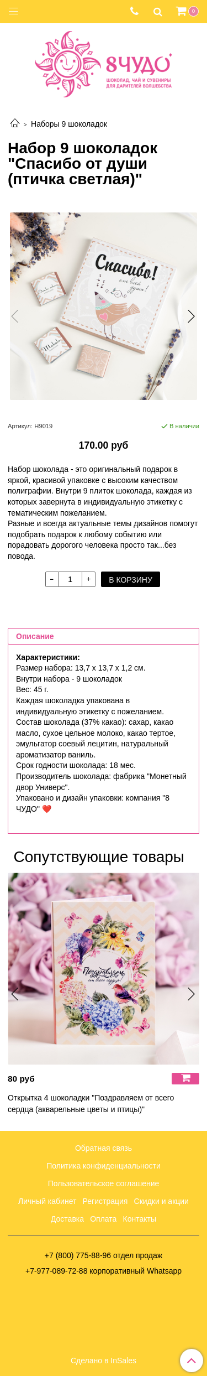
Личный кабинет (47, 1201)
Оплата (103, 1218)
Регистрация (105, 1201)
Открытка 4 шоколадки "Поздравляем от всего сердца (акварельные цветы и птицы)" (91, 1103)
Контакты (139, 1218)
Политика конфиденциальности (103, 1165)
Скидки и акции (161, 1201)
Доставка (67, 1218)
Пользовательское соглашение (104, 1183)
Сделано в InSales (103, 1360)
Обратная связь (103, 1148)
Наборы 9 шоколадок (69, 124)
